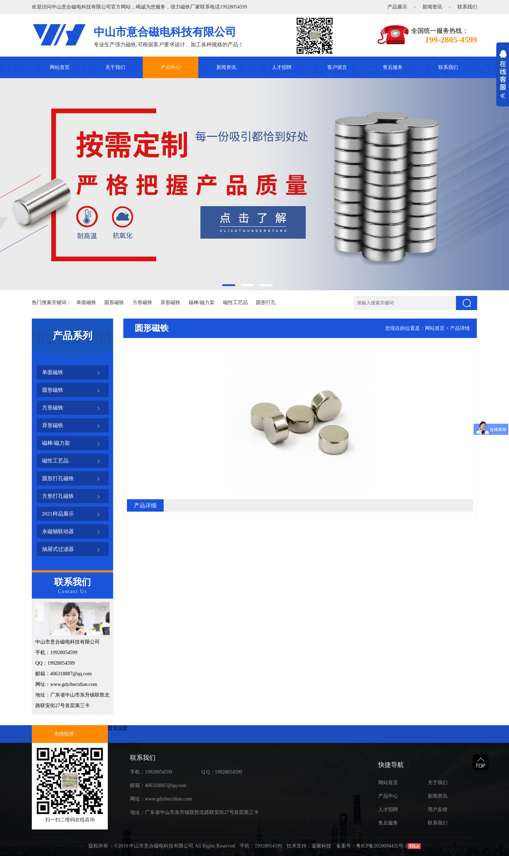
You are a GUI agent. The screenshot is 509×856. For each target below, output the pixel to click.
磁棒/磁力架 (202, 302)
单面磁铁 (86, 302)
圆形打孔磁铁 (58, 478)
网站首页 (60, 67)
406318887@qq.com (166, 785)
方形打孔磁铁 (58, 496)
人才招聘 (282, 67)
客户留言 (337, 67)
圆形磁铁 (114, 302)
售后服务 (393, 67)
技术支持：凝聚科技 (309, 846)
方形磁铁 (142, 302)
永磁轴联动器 (58, 531)
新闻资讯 (432, 7)
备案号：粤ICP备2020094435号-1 (371, 846)
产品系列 (72, 335)
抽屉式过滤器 (58, 549)
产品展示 (397, 7)
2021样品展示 (58, 514)
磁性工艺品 (235, 302)
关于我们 (115, 67)
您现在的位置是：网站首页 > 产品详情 (427, 328)
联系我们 (467, 7)
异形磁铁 (170, 302)
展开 (502, 78)
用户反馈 (437, 809)
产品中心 (171, 67)
